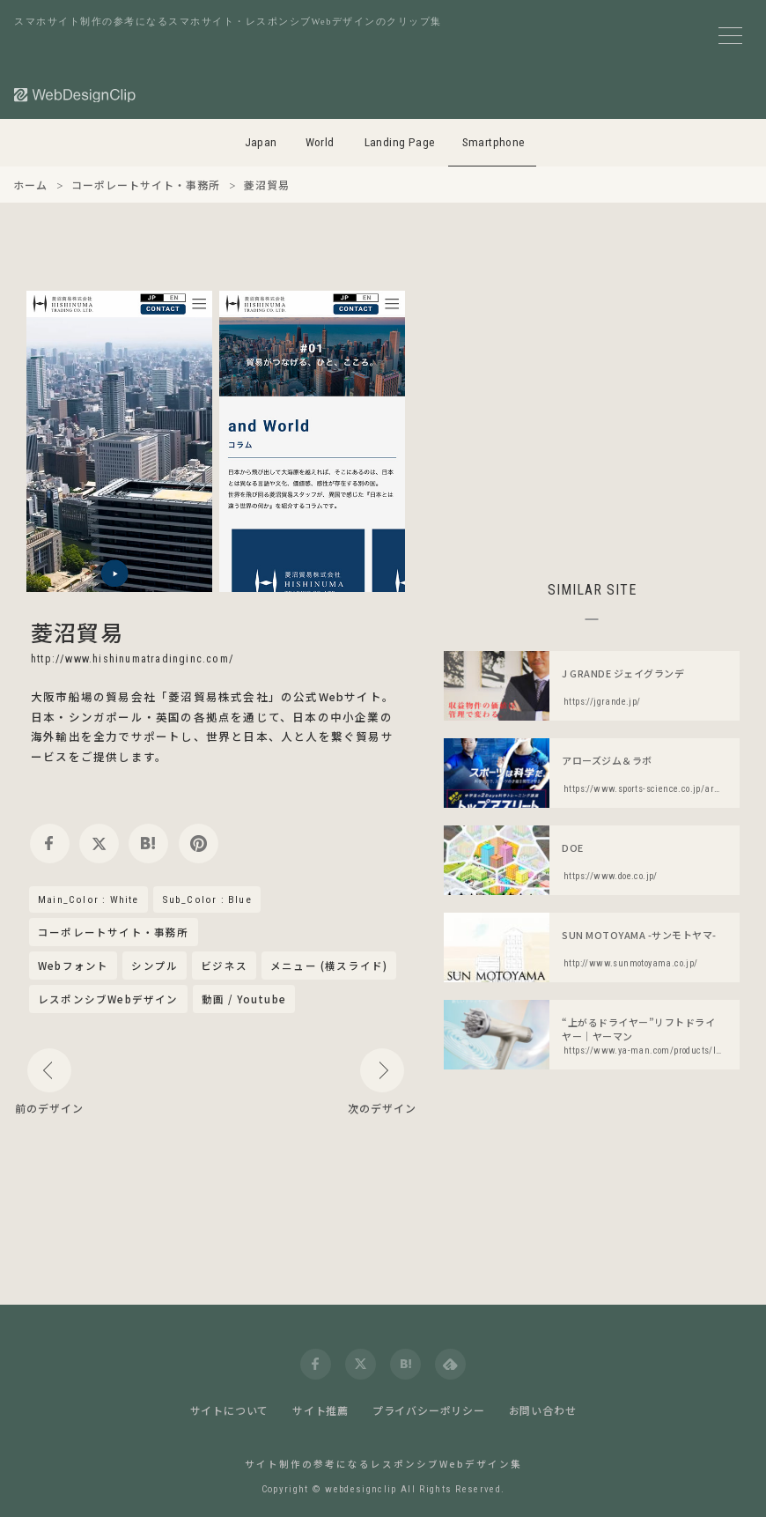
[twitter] (99, 843)
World (320, 142)
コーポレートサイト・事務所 (113, 933)
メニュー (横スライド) (328, 965)
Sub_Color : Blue (207, 899)
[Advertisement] (591, 414)
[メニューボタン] (730, 35)
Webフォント (73, 965)
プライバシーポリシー (428, 1409)
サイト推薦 (320, 1409)
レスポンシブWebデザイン (108, 999)
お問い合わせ (543, 1409)
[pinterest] (198, 843)
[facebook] (50, 843)
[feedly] (450, 1364)
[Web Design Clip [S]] (75, 94)
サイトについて (229, 1409)
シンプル (154, 965)
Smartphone (494, 142)
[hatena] (148, 843)
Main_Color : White (88, 899)
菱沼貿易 (77, 632)
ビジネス (224, 965)
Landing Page (400, 142)
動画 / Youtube (244, 999)
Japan (261, 142)
